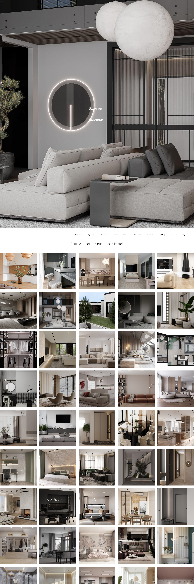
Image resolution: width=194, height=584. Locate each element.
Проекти (92, 235)
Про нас (104, 235)
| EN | (162, 235)
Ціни (116, 235)
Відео (126, 235)
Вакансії (137, 235)
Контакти (150, 235)
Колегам (174, 235)
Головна (79, 235)
